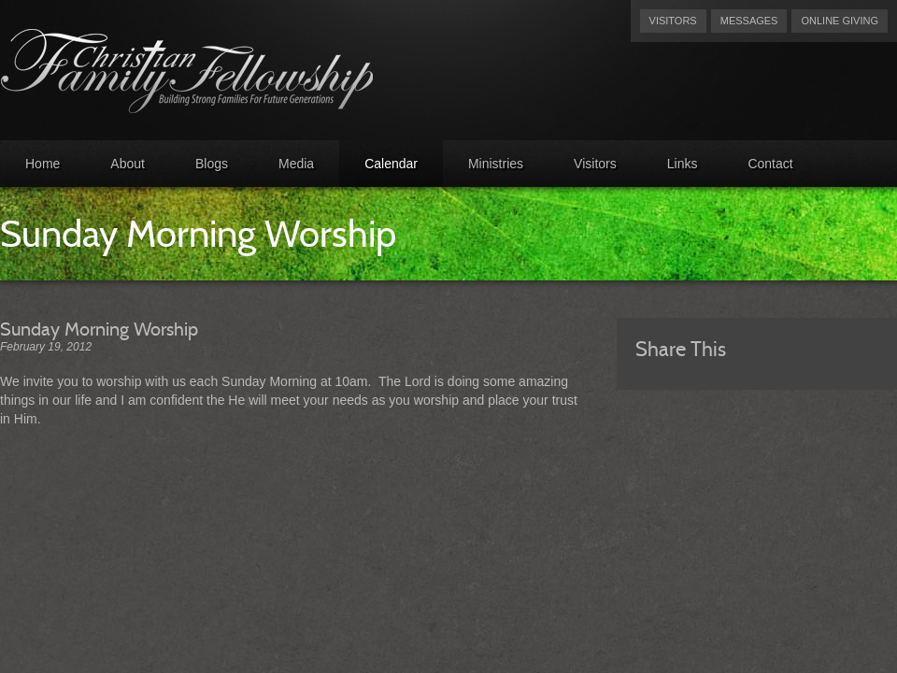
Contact (770, 163)
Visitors (673, 20)
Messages (749, 20)
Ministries (495, 163)
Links (682, 163)
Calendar (391, 163)
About (127, 163)
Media (296, 163)
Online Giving (839, 20)
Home (42, 163)
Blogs (211, 163)
